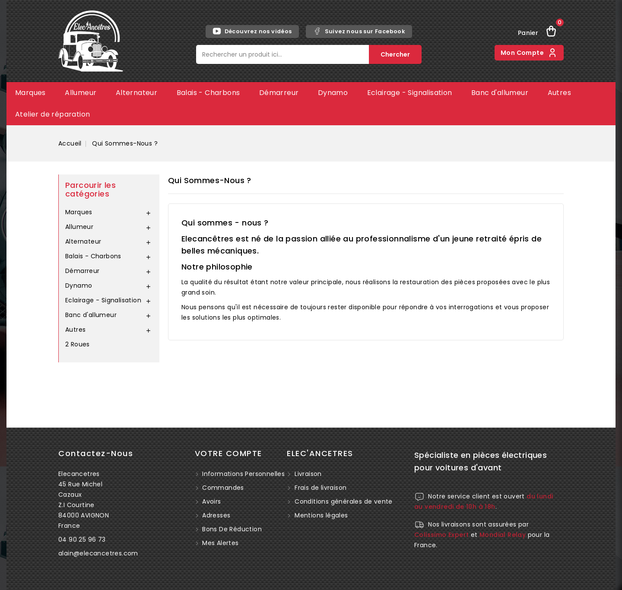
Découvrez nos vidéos (252, 31)
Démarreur (279, 93)
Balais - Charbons (208, 93)
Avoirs (210, 501)
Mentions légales (321, 515)
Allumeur (80, 93)
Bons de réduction (231, 529)
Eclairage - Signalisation (409, 93)
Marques (30, 93)
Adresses (215, 515)
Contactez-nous (95, 453)
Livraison (308, 473)
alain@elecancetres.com (98, 553)
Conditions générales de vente (344, 501)
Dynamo (333, 93)
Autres (559, 93)
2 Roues (77, 344)
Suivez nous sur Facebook (359, 31)
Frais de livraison (320, 487)
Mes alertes (219, 543)
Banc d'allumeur (499, 93)
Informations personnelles (242, 473)
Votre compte (228, 453)
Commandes (222, 487)
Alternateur (136, 93)
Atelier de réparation (52, 114)
